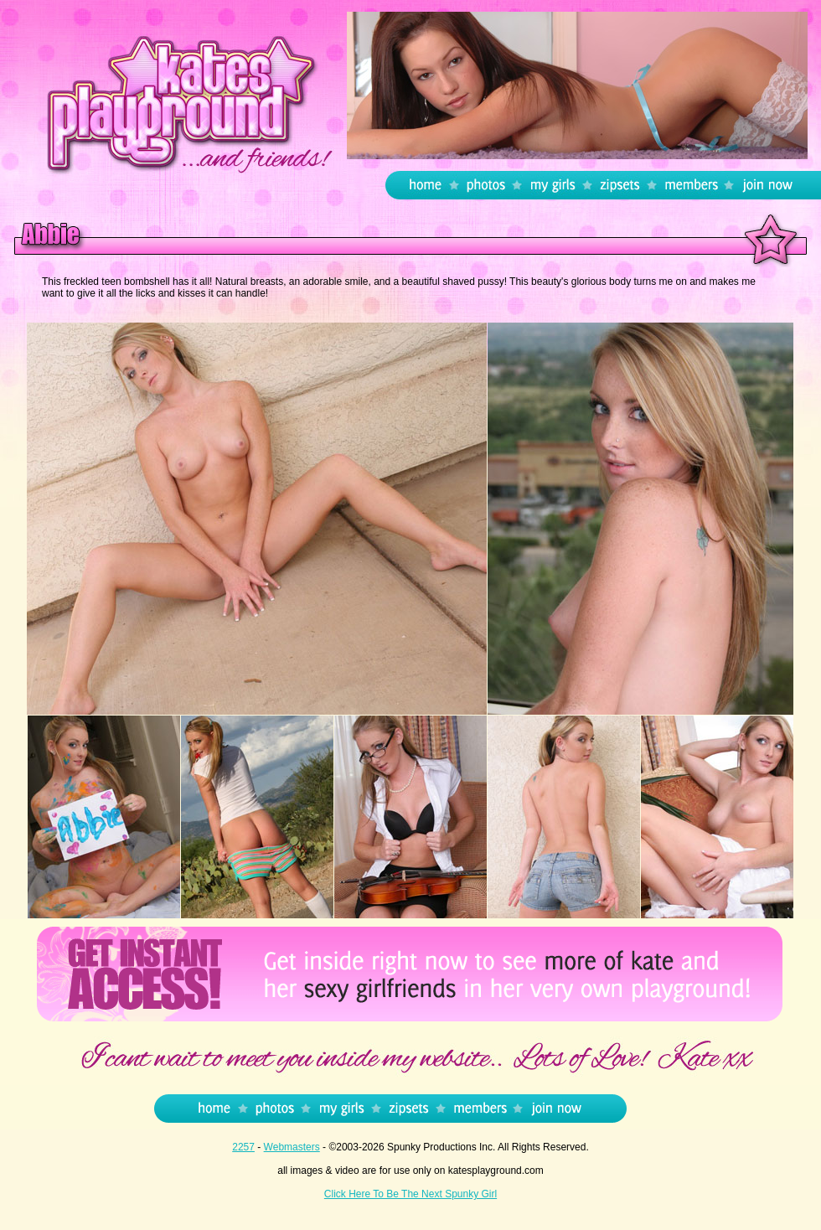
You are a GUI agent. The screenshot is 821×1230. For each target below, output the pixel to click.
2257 (243, 1147)
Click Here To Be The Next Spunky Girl (410, 1194)
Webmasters (292, 1147)
